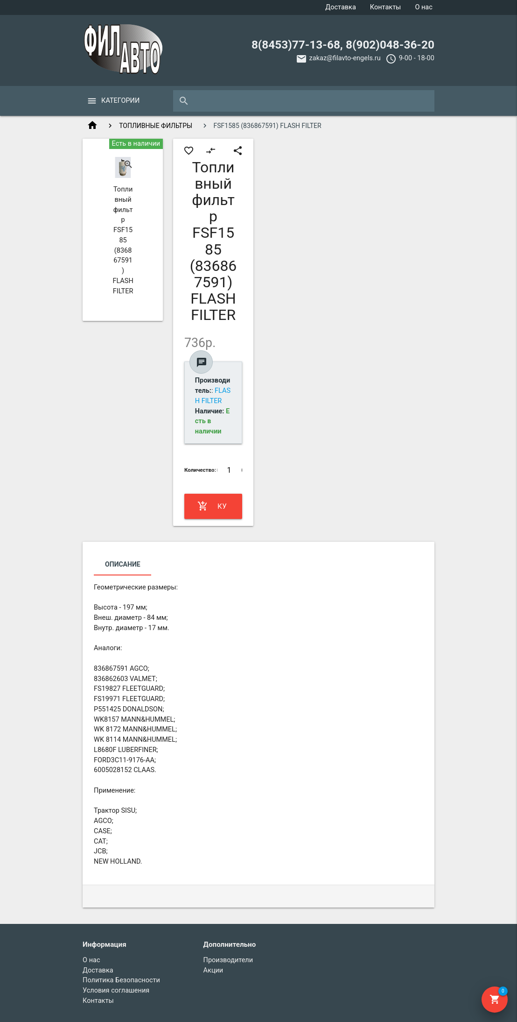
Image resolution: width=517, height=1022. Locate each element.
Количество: (200, 470)
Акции (213, 970)
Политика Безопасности (121, 980)
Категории (120, 101)
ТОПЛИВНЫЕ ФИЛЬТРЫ (155, 125)
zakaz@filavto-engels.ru (345, 58)
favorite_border (188, 150)
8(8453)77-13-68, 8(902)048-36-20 (343, 44)
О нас (423, 7)
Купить (212, 506)
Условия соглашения (116, 990)
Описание (122, 564)
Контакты (385, 7)
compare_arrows (210, 150)
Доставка (340, 7)
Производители (228, 960)
